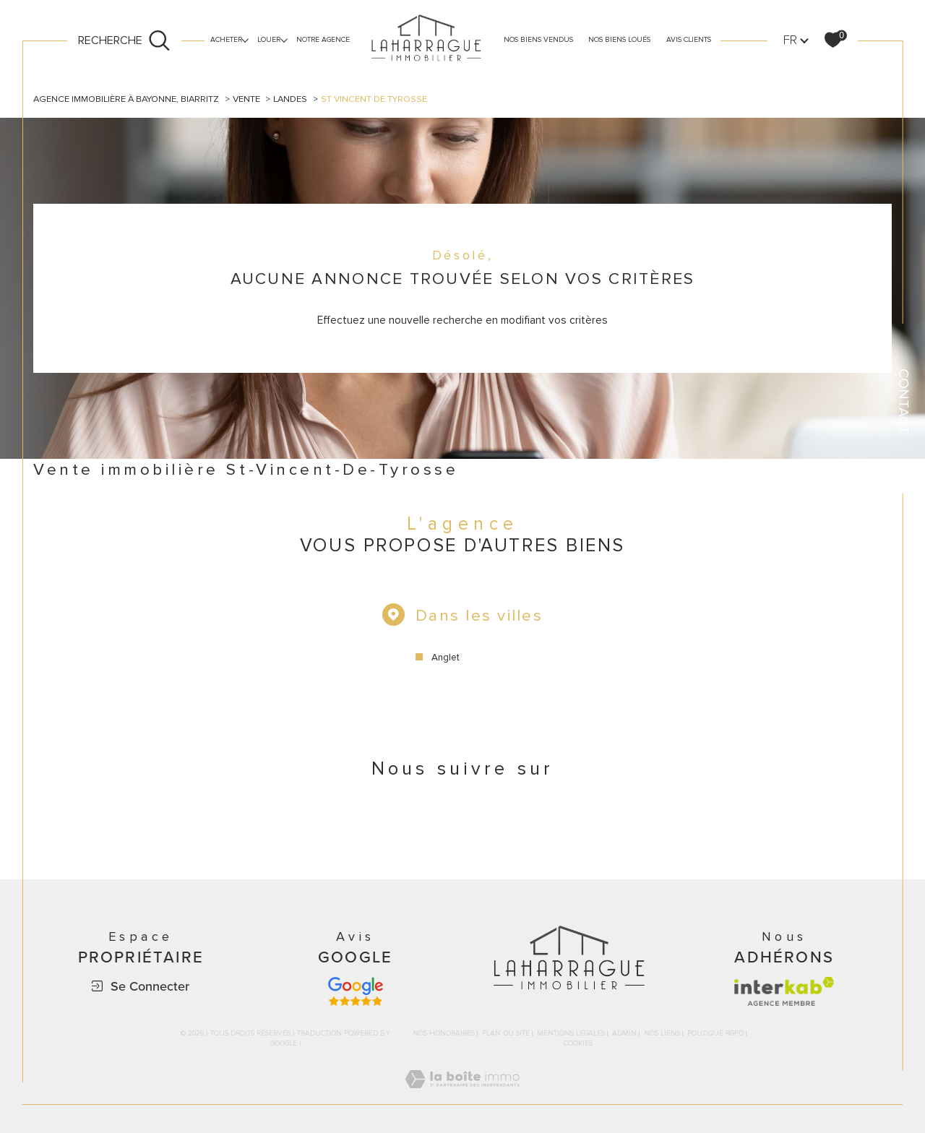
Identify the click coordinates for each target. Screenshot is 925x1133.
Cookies (578, 1045)
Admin (624, 1034)
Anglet (445, 658)
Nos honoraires (444, 1034)
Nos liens (662, 1034)
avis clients (688, 39)
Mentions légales (571, 1034)
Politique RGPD (715, 1034)
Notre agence (323, 39)
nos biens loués (619, 39)
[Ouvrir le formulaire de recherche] (124, 40)
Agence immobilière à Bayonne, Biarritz (126, 99)
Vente (246, 99)
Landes (291, 99)
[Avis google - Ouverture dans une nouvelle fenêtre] (355, 992)
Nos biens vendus (538, 39)
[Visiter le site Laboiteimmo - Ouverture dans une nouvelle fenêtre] (462, 1098)
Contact (903, 401)
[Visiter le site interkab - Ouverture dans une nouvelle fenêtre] (784, 992)
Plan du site (506, 1034)
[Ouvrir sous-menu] (245, 39)
